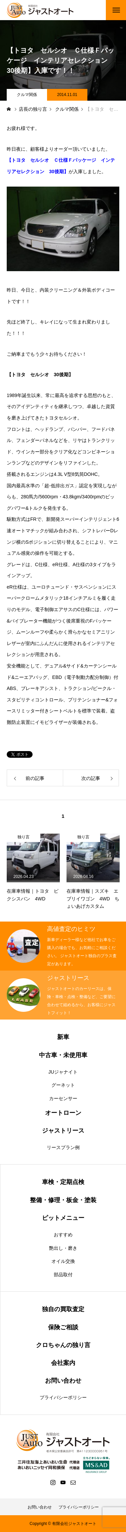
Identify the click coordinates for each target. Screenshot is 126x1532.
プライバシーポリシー (63, 1397)
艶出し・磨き (63, 1248)
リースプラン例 (63, 1147)
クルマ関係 (27, 94)
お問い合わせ (40, 1507)
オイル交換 (63, 1261)
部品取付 (63, 1274)
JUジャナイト (63, 1072)
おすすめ (63, 1234)
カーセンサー (63, 1098)
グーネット (63, 1085)
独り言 (23, 837)
